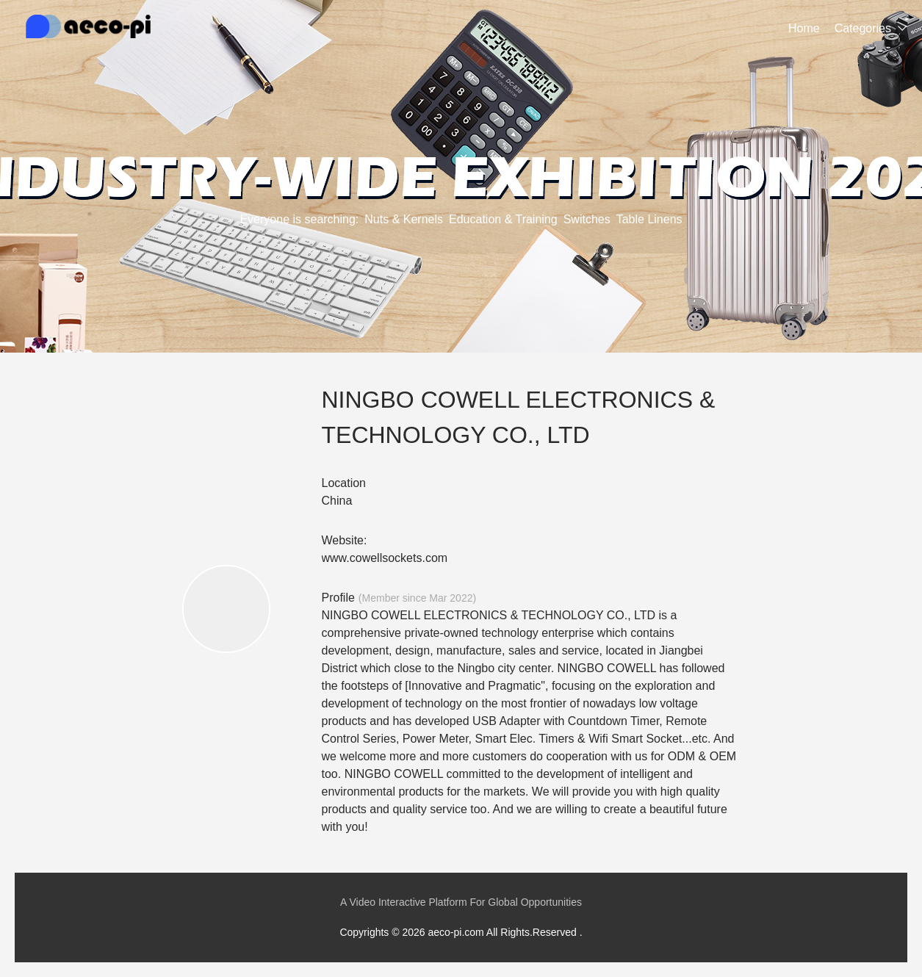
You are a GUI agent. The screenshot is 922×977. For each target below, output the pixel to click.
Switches (587, 219)
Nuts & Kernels (403, 219)
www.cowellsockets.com (385, 558)
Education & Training (503, 219)
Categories (863, 28)
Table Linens (649, 219)
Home (804, 28)
